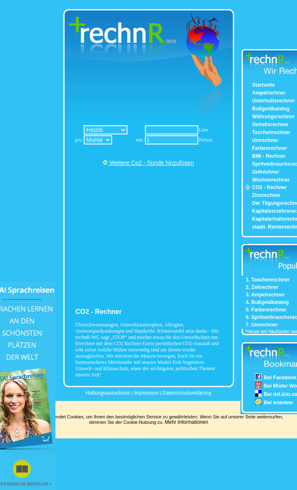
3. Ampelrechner (265, 295)
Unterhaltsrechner (273, 101)
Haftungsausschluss (108, 393)
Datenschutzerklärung (186, 393)
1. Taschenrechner (268, 280)
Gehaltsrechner (270, 124)
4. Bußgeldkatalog (267, 302)
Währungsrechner (273, 116)
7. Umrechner (262, 325)
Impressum (146, 393)
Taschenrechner (271, 132)
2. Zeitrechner (262, 287)
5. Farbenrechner (266, 310)
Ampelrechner (269, 93)
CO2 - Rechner (269, 187)
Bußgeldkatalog (271, 109)
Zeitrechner (265, 172)
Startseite (263, 85)
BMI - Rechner (269, 156)
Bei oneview (278, 402)
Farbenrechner (269, 148)
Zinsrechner (266, 195)
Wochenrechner (271, 180)
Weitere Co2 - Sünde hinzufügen (148, 162)
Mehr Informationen (186, 422)
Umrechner (265, 140)
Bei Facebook (280, 378)
